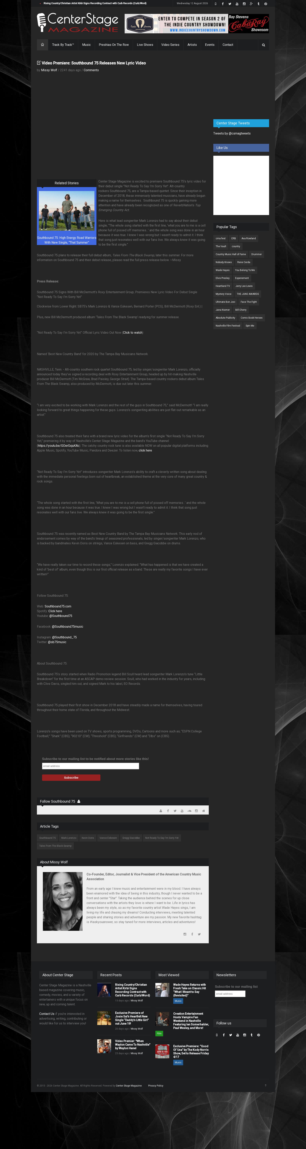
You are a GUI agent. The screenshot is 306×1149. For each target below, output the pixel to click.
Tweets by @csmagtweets (232, 133)
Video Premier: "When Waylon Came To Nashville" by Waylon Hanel (132, 1044)
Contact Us (46, 1014)
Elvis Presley (223, 278)
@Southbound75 (60, 616)
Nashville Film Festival (228, 325)
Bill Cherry (240, 309)
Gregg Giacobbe (131, 838)
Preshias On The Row (114, 45)
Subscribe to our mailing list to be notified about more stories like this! (95, 759)
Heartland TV (223, 286)
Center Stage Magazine (129, 1085)
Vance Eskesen (108, 838)
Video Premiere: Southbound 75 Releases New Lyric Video (94, 63)
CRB (233, 238)
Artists (192, 45)
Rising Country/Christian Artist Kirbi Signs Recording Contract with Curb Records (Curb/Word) (95, 3)
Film (159, 1033)
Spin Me (250, 325)
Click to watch (132, 332)
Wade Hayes (223, 270)
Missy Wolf (49, 70)
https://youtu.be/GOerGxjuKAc (58, 446)
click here (145, 450)
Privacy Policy (155, 1085)
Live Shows (145, 45)
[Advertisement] (243, 85)
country (236, 246)
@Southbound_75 (64, 637)
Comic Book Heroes (252, 317)
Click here (55, 611)
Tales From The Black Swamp (55, 845)
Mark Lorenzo (68, 838)
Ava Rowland (249, 238)
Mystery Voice (223, 294)
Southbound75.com (58, 606)
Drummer (256, 254)
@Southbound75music (67, 626)
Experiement (242, 278)
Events (210, 45)
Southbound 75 (47, 838)
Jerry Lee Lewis (244, 286)
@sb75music (57, 642)
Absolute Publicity (225, 317)
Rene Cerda (243, 262)
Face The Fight (249, 302)
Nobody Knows (224, 262)
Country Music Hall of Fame (231, 254)
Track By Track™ (63, 45)
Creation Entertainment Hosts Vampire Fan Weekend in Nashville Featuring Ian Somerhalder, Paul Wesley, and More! (191, 1021)
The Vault (221, 246)
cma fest (221, 238)
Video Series (170, 45)
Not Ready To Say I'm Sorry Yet (162, 838)
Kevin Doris (88, 838)
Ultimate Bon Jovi (225, 302)
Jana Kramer (223, 309)
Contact (228, 45)
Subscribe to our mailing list (236, 986)
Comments (91, 70)
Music (86, 45)
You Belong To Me (245, 270)
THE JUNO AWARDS (248, 294)
